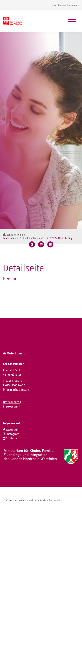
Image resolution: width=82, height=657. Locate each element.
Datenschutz (12, 402)
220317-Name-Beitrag (61, 238)
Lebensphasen (10, 238)
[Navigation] (72, 21)
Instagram (12, 434)
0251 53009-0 (13, 381)
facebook (12, 430)
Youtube (11, 438)
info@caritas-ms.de (16, 390)
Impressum (11, 406)
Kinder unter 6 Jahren (34, 238)
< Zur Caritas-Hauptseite (65, 5)
